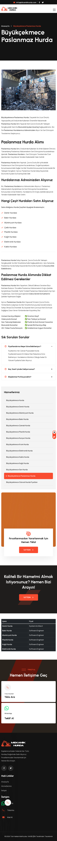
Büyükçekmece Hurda (14, 400)
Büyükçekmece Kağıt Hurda (16, 463)
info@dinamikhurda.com (24, 2)
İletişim (28, 550)
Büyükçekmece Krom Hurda (16, 444)
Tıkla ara (10, 810)
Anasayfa (5, 26)
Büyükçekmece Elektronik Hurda (18, 451)
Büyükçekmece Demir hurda (16, 406)
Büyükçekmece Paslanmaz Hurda (20, 476)
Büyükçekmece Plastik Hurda (17, 432)
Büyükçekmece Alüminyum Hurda (19, 413)
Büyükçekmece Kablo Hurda (16, 457)
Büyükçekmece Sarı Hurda (16, 469)
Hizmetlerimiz (6, 786)
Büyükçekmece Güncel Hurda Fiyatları (21, 482)
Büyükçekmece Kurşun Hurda (17, 438)
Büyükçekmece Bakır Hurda (16, 419)
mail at (10, 817)
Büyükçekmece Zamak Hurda (17, 425)
